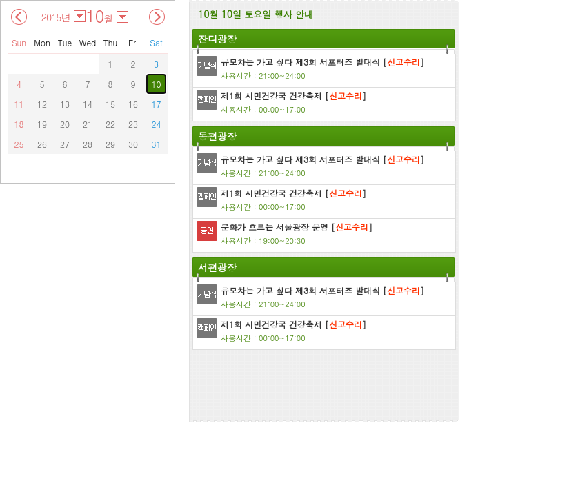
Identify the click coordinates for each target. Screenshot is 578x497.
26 (42, 144)
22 (110, 124)
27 (65, 144)
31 (156, 144)
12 (42, 104)
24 (156, 124)
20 (65, 124)
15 (110, 104)
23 (133, 124)
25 (19, 144)
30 (133, 144)
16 (133, 104)
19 (42, 124)
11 (19, 104)
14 (87, 104)
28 (87, 144)
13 (65, 104)
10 (156, 84)
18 (19, 124)
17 (156, 104)
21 (87, 124)
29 (110, 144)
